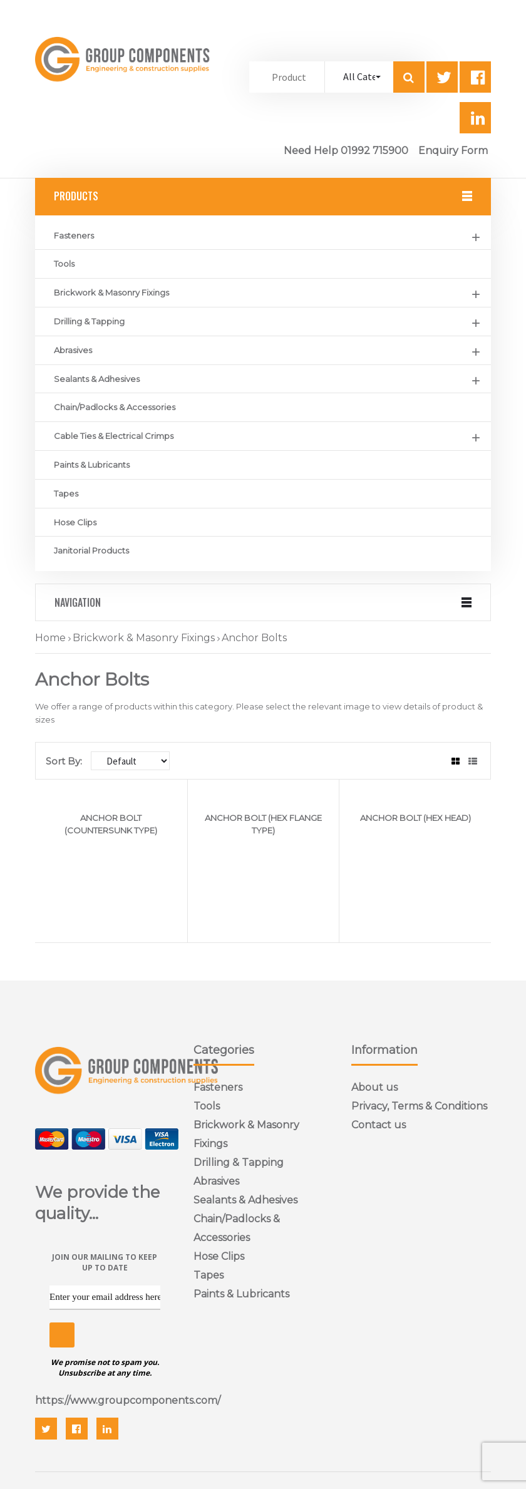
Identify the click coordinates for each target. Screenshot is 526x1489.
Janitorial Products (91, 550)
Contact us (378, 1125)
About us (374, 1087)
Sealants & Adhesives (97, 379)
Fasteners (74, 235)
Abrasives (73, 350)
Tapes (66, 493)
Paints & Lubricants (92, 465)
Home (50, 638)
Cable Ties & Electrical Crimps (113, 436)
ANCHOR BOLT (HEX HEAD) (415, 818)
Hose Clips (75, 522)
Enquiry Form (453, 151)
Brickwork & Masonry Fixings (111, 292)
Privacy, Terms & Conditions (419, 1106)
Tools (64, 264)
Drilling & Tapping (89, 321)
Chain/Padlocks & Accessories (114, 407)
